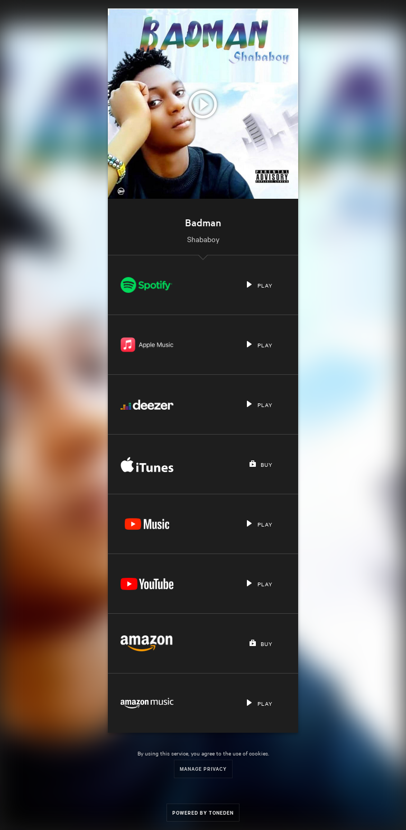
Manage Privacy (203, 768)
